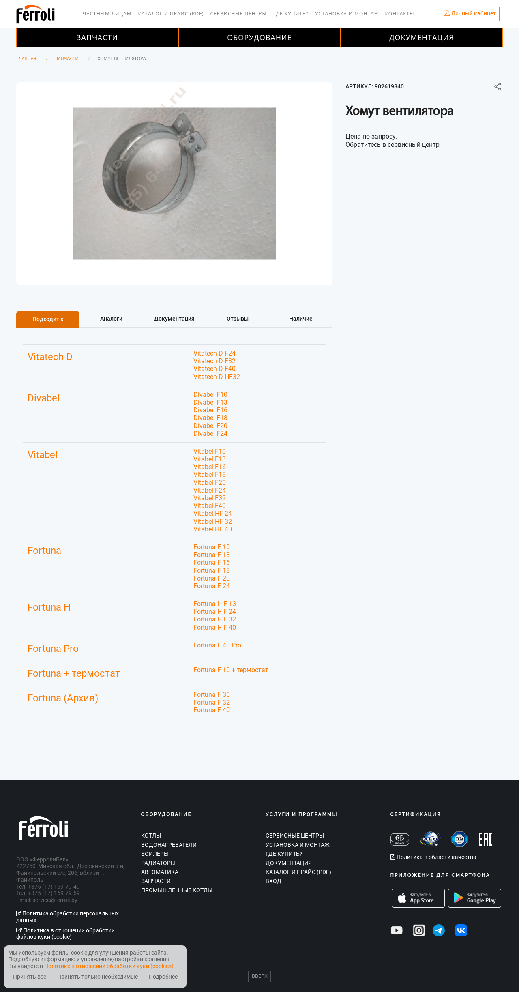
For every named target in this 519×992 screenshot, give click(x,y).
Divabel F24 (210, 433)
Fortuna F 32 (211, 702)
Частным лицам (107, 13)
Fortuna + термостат (74, 673)
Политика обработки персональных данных (67, 916)
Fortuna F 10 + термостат (230, 670)
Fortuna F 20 (211, 578)
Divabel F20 (210, 426)
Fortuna (44, 550)
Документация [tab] (174, 318)
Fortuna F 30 (211, 694)
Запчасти (97, 37)
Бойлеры (155, 854)
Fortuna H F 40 (214, 627)
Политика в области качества (433, 857)
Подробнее (163, 976)
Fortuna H (49, 607)
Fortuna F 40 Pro (217, 645)
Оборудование (259, 37)
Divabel (44, 398)
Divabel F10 (210, 395)
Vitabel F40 (209, 506)
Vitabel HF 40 (212, 529)
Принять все (29, 976)
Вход (273, 881)
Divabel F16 (210, 410)
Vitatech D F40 (214, 369)
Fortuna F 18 (211, 570)
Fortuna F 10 (211, 547)
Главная (26, 58)
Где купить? (291, 13)
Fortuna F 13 (211, 555)
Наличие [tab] (301, 318)
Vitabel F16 (209, 467)
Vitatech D (50, 356)
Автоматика (159, 872)
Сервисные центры (238, 13)
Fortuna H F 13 (214, 604)
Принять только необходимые (97, 976)
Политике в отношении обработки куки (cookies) (109, 966)
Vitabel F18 (209, 474)
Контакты (399, 13)
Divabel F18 (210, 418)
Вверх (260, 976)
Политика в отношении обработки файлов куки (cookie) (65, 934)
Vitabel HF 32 (212, 521)
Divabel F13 (210, 402)
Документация (421, 37)
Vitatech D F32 (214, 361)
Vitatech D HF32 (216, 377)
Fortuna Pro (53, 648)
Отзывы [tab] (238, 318)
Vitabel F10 (209, 451)
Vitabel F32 (209, 498)
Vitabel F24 (209, 490)
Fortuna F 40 (211, 710)
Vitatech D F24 (214, 353)
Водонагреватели (169, 845)
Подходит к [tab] (48, 319)
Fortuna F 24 (211, 586)
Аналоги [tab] (111, 318)
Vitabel (43, 455)
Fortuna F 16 (211, 562)
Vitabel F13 (209, 459)
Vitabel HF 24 (212, 513)
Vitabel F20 (209, 482)
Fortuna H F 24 (214, 611)
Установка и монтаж (347, 13)
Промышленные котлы (176, 890)
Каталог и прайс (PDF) (171, 13)
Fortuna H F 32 (214, 619)
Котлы (151, 835)
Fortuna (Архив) (63, 698)
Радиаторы (158, 863)
